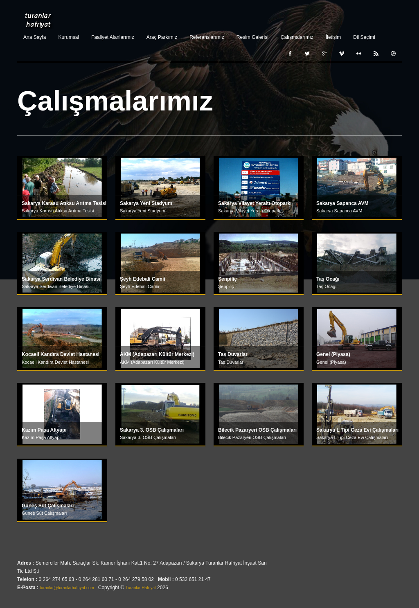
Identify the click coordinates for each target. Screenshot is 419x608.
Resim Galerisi (252, 37)
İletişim (333, 37)
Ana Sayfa (34, 37)
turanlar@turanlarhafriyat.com (67, 587)
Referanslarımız (206, 37)
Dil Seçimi (364, 37)
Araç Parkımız (161, 37)
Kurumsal (68, 37)
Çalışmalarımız (297, 37)
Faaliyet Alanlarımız (112, 37)
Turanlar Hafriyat (38, 20)
